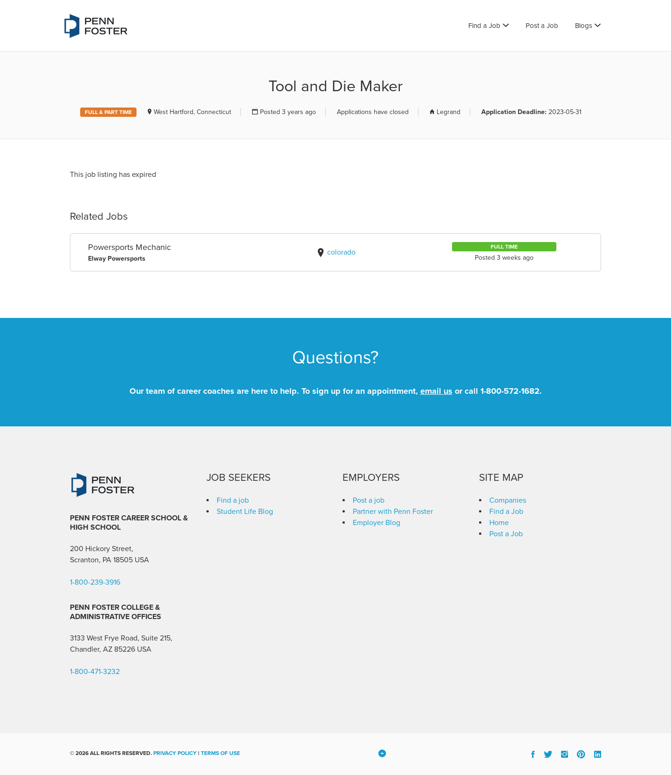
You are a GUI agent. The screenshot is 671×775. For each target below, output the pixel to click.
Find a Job (484, 25)
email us (436, 391)
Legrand (448, 112)
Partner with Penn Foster (393, 511)
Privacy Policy (175, 753)
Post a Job (542, 25)
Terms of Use (220, 753)
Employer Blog (376, 522)
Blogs (583, 25)
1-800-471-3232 (95, 671)
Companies (507, 500)
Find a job (233, 500)
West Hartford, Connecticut (192, 112)
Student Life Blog (245, 511)
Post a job (368, 500)
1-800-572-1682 (510, 391)
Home (499, 522)
